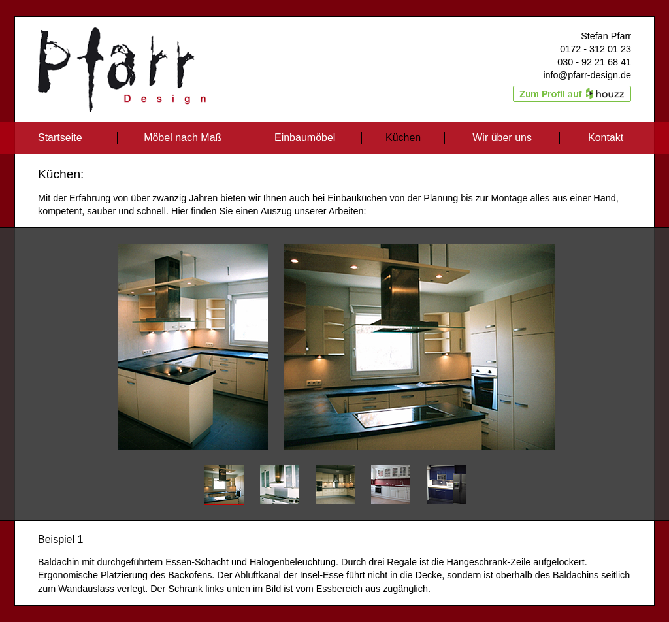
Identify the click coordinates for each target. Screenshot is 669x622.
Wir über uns (503, 137)
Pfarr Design (73, 24)
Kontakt (605, 137)
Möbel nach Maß (184, 137)
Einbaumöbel (306, 137)
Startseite (60, 137)
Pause (334, 340)
